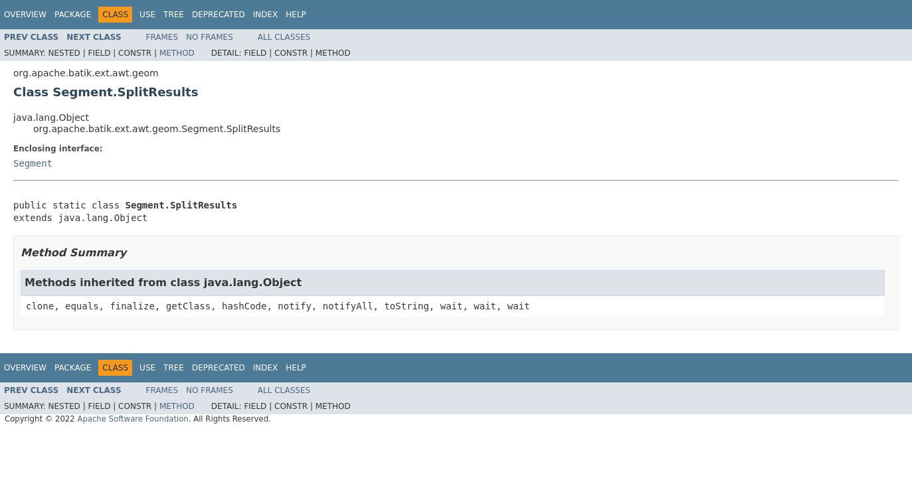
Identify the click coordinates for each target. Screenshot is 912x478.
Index (265, 14)
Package (72, 14)
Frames (162, 37)
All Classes (284, 37)
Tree (173, 14)
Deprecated (218, 14)
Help (296, 14)
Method (177, 53)
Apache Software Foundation (132, 419)
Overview (25, 14)
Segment (32, 163)
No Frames (209, 37)
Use (147, 14)
